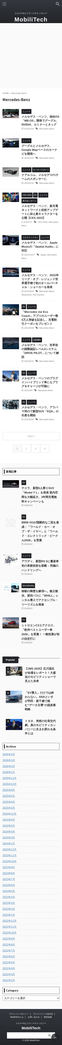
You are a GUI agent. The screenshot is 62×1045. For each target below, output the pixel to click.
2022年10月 (9, 932)
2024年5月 (8, 825)
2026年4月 (8, 754)
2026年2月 (8, 766)
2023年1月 (8, 915)
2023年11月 (9, 855)
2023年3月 (8, 903)
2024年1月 (8, 843)
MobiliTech (30, 19)
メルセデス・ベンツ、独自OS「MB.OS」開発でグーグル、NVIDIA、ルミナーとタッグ (40, 120)
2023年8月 (8, 873)
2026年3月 (8, 760)
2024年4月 (8, 831)
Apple (43, 255)
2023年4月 (8, 897)
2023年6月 (8, 885)
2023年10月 (9, 861)
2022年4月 (8, 968)
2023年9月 (8, 867)
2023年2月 (8, 909)
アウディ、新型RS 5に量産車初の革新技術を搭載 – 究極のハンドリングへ (40, 566)
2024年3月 (8, 837)
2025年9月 (8, 790)
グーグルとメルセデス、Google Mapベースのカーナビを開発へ (39, 149)
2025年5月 (8, 796)
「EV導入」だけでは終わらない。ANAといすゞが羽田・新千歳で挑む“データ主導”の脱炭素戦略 (40, 701)
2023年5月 (8, 891)
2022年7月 (8, 950)
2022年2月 (8, 980)
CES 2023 (42, 222)
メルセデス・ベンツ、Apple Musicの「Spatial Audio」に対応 (40, 246)
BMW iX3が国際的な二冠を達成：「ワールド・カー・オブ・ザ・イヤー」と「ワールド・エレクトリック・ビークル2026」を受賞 (40, 531)
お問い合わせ (34, 1017)
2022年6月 (8, 956)
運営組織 (48, 1017)
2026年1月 (8, 772)
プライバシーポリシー (19, 1014)
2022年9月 (8, 938)
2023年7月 (8, 879)
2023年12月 (9, 849)
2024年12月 (9, 813)
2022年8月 (8, 944)
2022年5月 (8, 962)
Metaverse (26, 294)
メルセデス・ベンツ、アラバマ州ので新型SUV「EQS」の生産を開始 (40, 411)
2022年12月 (9, 920)
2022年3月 (8, 974)
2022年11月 (9, 926)
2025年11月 (9, 778)
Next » (31, 436)
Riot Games (38, 294)
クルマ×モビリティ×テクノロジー (31, 1023)
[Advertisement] (31, 56)
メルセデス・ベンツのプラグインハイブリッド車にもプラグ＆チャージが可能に (39, 382)
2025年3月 (8, 808)
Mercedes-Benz (46, 129)
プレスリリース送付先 (43, 1014)
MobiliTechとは (17, 1017)
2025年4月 (8, 802)
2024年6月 (8, 819)
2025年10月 (9, 784)
